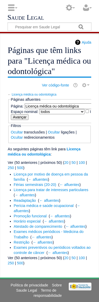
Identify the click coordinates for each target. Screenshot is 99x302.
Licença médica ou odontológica (34, 94)
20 (66, 162)
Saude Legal (26, 17)
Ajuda (86, 42)
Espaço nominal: (24, 112)
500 (20, 168)
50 (74, 162)
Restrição (22, 242)
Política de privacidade (29, 285)
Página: (17, 106)
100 (82, 162)
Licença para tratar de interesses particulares (51, 190)
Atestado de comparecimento (38, 226)
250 (11, 168)
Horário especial (27, 221)
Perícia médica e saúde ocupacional (44, 206)
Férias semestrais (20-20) (35, 185)
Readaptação (25, 200)
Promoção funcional (30, 216)
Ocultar (17, 132)
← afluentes (38, 179)
